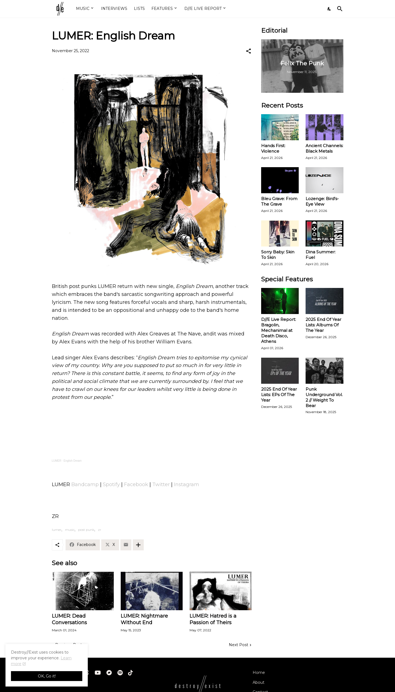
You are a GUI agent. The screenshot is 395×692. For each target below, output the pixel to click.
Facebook (136, 484)
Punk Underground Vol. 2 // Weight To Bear (324, 397)
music (70, 530)
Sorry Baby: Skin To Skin (277, 254)
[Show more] (138, 544)
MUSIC (82, 8)
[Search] (338, 8)
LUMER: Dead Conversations (69, 619)
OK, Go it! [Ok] (47, 676)
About (258, 682)
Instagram (186, 484)
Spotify (111, 484)
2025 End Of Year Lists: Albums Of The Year (323, 325)
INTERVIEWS (114, 8)
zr (99, 530)
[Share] (249, 51)
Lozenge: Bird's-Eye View (322, 201)
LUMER (56, 460)
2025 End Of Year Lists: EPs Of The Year (279, 394)
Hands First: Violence (273, 148)
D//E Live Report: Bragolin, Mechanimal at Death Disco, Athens (278, 330)
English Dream (73, 460)
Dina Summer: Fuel (320, 254)
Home (259, 672)
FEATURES (162, 8)
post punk (86, 530)
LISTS (139, 8)
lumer (56, 530)
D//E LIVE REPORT (203, 8)
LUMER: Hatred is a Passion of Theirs (213, 619)
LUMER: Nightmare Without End (144, 619)
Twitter (161, 484)
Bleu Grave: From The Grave (279, 201)
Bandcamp (85, 484)
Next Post (238, 644)
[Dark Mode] (329, 8)
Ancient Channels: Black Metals (324, 148)
